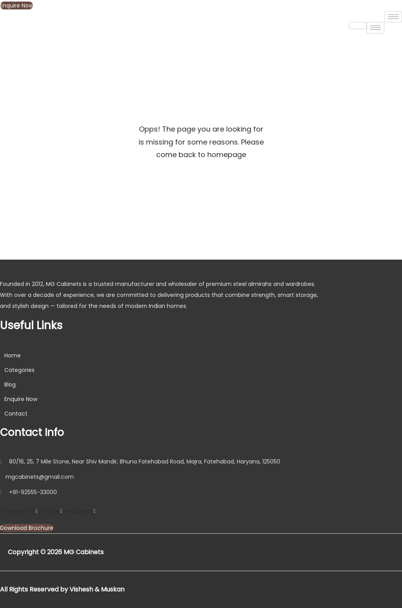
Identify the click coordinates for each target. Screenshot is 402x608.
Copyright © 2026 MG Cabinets (56, 552)
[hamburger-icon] (393, 16)
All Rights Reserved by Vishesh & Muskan (62, 589)
